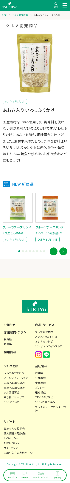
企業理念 (40, 383)
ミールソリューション (16, 378)
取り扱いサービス (14, 397)
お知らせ (9, 324)
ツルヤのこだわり (14, 373)
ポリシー (40, 387)
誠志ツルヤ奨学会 (14, 428)
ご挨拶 (39, 373)
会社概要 (40, 378)
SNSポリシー (11, 438)
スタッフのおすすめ (46, 336)
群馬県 (8, 344)
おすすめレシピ (44, 341)
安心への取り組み (14, 383)
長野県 (8, 339)
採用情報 (10, 352)
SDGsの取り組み (45, 402)
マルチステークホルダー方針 (50, 408)
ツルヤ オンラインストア (48, 346)
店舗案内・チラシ (15, 332)
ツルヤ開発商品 (20, 15)
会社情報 (41, 366)
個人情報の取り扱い (15, 433)
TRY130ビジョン (45, 397)
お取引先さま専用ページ (18, 453)
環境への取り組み (14, 387)
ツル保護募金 (12, 392)
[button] (53, 251)
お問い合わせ (11, 443)
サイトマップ (11, 448)
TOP (4, 15)
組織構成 (40, 392)
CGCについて (11, 402)
